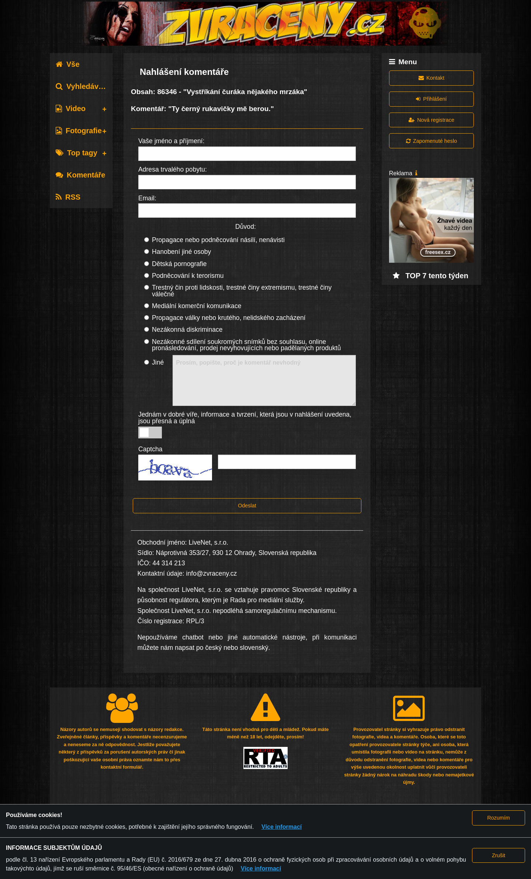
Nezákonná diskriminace (187, 329)
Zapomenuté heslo (431, 141)
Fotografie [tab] (79, 131)
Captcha (150, 449)
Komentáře (80, 175)
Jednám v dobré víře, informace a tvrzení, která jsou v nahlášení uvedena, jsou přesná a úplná (244, 418)
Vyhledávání (82, 86)
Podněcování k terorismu (188, 275)
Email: (147, 198)
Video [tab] (71, 108)
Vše (68, 64)
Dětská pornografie (179, 264)
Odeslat (247, 506)
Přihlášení (431, 99)
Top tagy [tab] (76, 153)
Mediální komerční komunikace (197, 306)
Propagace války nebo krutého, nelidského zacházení (229, 317)
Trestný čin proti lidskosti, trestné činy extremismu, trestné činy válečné (242, 291)
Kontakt (431, 78)
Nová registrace (431, 120)
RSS (68, 197)
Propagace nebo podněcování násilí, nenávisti (218, 240)
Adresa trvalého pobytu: (172, 169)
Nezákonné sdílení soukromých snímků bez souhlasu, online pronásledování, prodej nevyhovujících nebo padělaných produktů (246, 345)
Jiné (158, 362)
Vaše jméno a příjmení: (171, 141)
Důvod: (245, 226)
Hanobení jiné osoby (181, 251)
